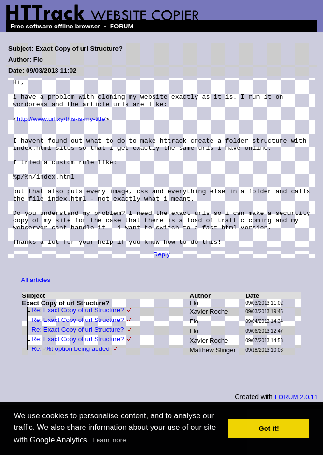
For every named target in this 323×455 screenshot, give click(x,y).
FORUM (122, 26)
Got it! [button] (269, 428)
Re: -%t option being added (70, 381)
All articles (35, 312)
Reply (162, 287)
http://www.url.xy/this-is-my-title (61, 127)
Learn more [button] (109, 439)
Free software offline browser (55, 26)
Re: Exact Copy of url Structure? (77, 343)
